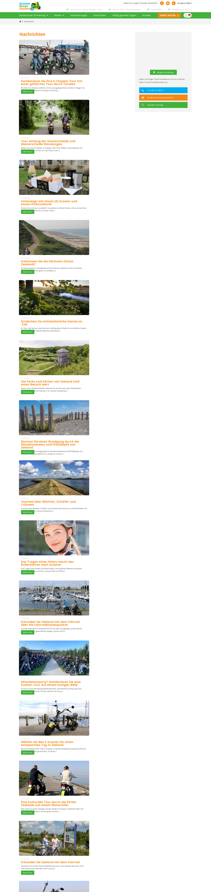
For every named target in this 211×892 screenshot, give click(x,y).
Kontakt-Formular (153, 107)
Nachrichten (100, 17)
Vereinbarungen (78, 17)
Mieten (57, 17)
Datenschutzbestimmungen (98, 864)
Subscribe (99, 837)
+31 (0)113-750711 (154, 92)
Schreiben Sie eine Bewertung (87, 806)
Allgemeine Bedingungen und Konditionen (104, 861)
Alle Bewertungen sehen (126, 806)
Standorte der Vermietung (32, 17)
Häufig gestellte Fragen (124, 17)
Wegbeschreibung (163, 74)
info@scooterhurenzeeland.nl (159, 100)
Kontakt (147, 17)
